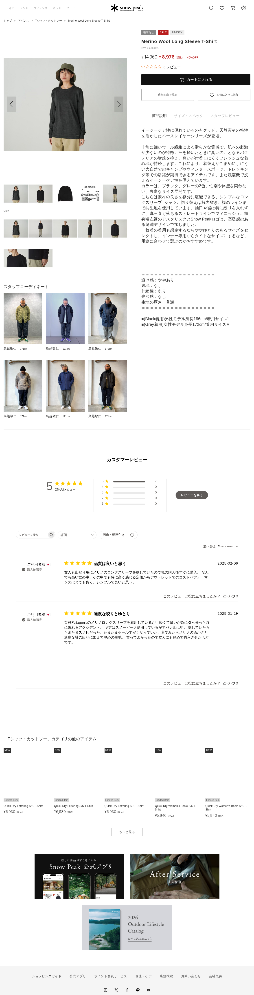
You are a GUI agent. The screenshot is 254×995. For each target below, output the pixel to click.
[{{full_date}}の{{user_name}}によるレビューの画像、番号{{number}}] (75, 656)
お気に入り (222, 10)
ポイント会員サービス (110, 976)
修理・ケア (143, 976)
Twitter (116, 990)
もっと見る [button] (127, 832)
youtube (148, 990)
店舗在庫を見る (167, 94)
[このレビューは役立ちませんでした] (233, 596)
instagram (105, 990)
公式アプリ (78, 976)
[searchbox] (31, 534)
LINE (137, 990)
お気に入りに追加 (228, 94)
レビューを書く (192, 495)
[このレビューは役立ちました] (224, 596)
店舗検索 (166, 976)
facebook (127, 990)
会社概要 (215, 976)
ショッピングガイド (46, 976)
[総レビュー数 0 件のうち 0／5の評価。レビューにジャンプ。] (161, 67)
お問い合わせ (191, 976)
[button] (118, 104)
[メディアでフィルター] (118, 535)
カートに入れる (199, 79)
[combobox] (77, 535)
